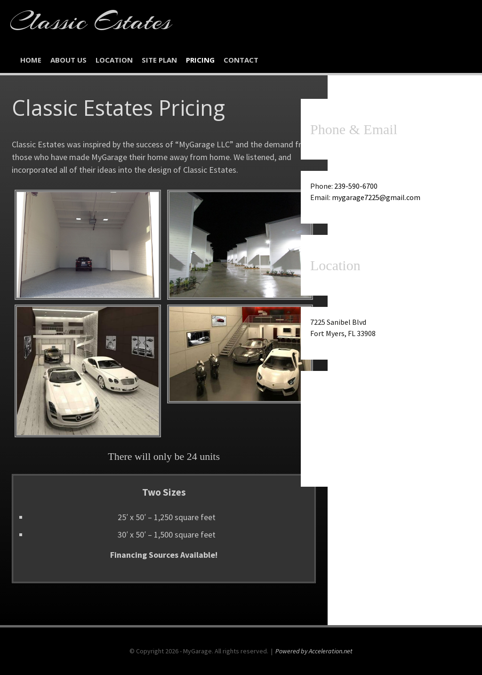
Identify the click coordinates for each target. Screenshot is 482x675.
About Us (68, 59)
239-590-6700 (356, 186)
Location (114, 59)
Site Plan (159, 59)
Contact (241, 59)
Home (30, 59)
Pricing (200, 59)
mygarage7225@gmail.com (376, 197)
